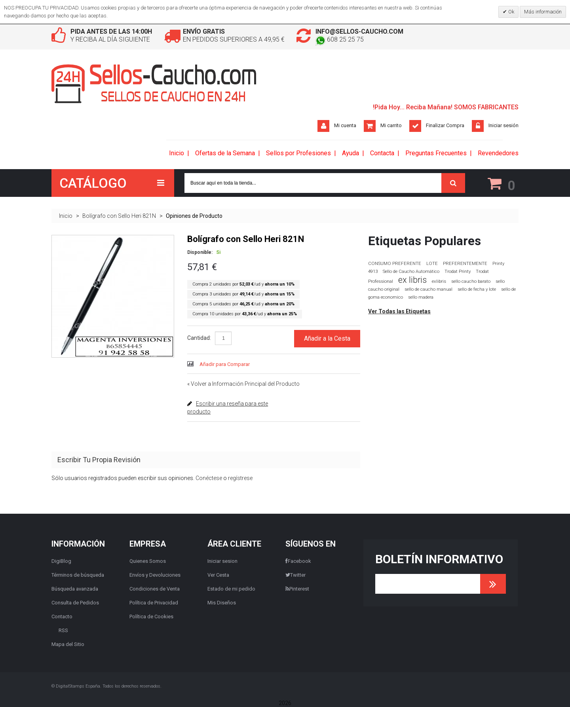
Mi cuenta (345, 125)
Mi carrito (391, 125)
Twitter (295, 575)
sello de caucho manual (428, 289)
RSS (63, 630)
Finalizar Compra (445, 125)
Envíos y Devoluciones (154, 575)
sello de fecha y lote (477, 289)
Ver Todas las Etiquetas (399, 311)
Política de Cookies (151, 616)
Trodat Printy (458, 271)
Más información (543, 12)
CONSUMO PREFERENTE (394, 263)
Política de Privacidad (153, 603)
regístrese (240, 478)
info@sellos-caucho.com (359, 31)
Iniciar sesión (503, 125)
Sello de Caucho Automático (411, 271)
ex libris (412, 280)
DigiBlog (61, 561)
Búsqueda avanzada (74, 589)
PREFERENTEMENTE (465, 263)
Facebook (298, 561)
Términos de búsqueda (77, 575)
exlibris (439, 281)
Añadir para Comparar (225, 364)
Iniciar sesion (222, 561)
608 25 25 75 (339, 39)
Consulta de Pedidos (75, 603)
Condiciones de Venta (154, 589)
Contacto (61, 616)
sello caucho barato (470, 281)
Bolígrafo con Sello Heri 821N (119, 216)
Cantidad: (199, 338)
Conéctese (209, 478)
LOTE (432, 263)
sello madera (420, 297)
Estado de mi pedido (231, 589)
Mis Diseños (221, 603)
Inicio (65, 216)
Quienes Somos (147, 561)
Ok (510, 12)
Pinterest (297, 589)
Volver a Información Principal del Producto (243, 384)
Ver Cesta (218, 575)
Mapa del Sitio (67, 644)
